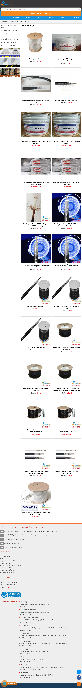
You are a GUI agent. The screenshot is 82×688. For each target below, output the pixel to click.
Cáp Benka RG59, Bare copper (36, 306)
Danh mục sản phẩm (41, 13)
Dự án (51, 17)
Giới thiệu (16, 17)
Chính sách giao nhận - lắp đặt (11, 565)
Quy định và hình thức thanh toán (12, 561)
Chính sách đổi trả (7, 563)
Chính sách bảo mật (8, 570)
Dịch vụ (28, 17)
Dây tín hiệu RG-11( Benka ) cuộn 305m (66, 100)
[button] (79, 684)
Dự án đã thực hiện (8, 572)
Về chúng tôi (6, 556)
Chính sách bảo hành (8, 568)
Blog (40, 17)
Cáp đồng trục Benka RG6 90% (36, 347)
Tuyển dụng (63, 17)
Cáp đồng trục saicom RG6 (36, 59)
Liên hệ (76, 17)
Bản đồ (4, 558)
